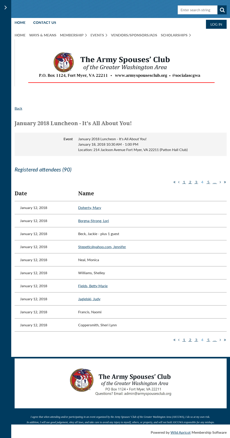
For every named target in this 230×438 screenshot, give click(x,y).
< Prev (179, 182)
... (214, 182)
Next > (220, 182)
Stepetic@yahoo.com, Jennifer (102, 247)
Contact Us (44, 22)
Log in (216, 24)
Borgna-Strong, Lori (93, 220)
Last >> (225, 182)
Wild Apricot (180, 432)
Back (18, 108)
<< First (174, 182)
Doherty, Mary (89, 207)
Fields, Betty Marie (93, 286)
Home (20, 22)
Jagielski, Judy (89, 299)
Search (222, 9)
